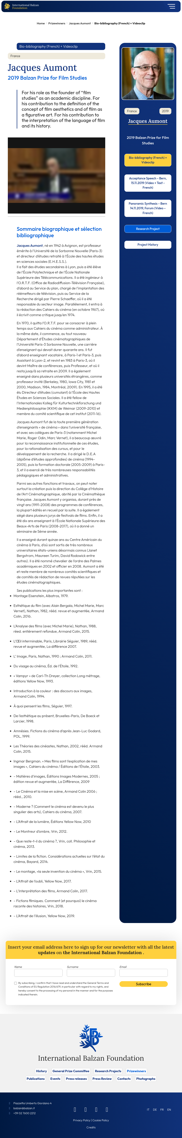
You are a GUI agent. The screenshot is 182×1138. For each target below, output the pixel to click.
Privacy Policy (81, 1120)
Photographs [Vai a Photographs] (145, 1079)
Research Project (148, 229)
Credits (91, 1127)
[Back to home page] (8, 6)
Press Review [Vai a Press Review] (102, 1079)
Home (41, 23)
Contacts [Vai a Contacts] (124, 1079)
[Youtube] (107, 1109)
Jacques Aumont (80, 23)
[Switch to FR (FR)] (162, 1109)
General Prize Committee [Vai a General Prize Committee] (71, 1071)
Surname (72, 967)
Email (122, 967)
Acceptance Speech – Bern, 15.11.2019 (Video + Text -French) (148, 183)
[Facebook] (75, 1109)
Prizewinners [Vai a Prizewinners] (136, 1071)
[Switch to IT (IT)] (148, 1109)
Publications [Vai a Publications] (36, 1079)
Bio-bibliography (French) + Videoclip (148, 160)
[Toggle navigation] (170, 6)
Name (18, 967)
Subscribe (143, 984)
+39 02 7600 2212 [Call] (24, 1113)
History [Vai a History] (41, 1071)
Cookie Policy (100, 1120)
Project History (148, 245)
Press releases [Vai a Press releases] (76, 1079)
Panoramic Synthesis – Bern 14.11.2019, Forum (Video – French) (148, 208)
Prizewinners (56, 23)
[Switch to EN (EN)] (169, 1109)
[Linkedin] (86, 1109)
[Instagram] (96, 1109)
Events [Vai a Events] (55, 1079)
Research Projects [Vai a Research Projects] (108, 1071)
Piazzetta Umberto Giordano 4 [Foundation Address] (32, 1103)
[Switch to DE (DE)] (155, 1109)
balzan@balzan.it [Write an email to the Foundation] (24, 1108)
